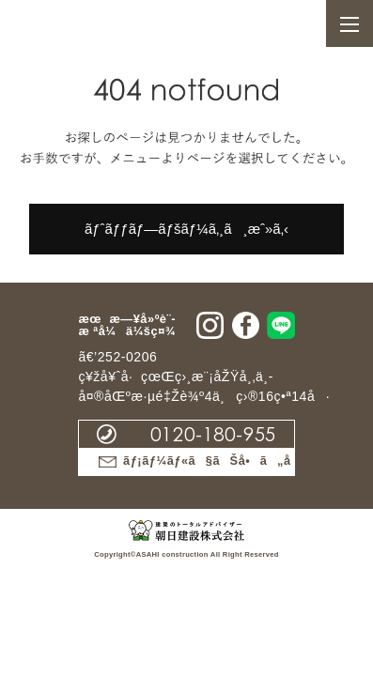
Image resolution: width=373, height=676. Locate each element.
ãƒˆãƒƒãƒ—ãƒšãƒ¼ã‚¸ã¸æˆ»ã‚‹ (186, 229)
